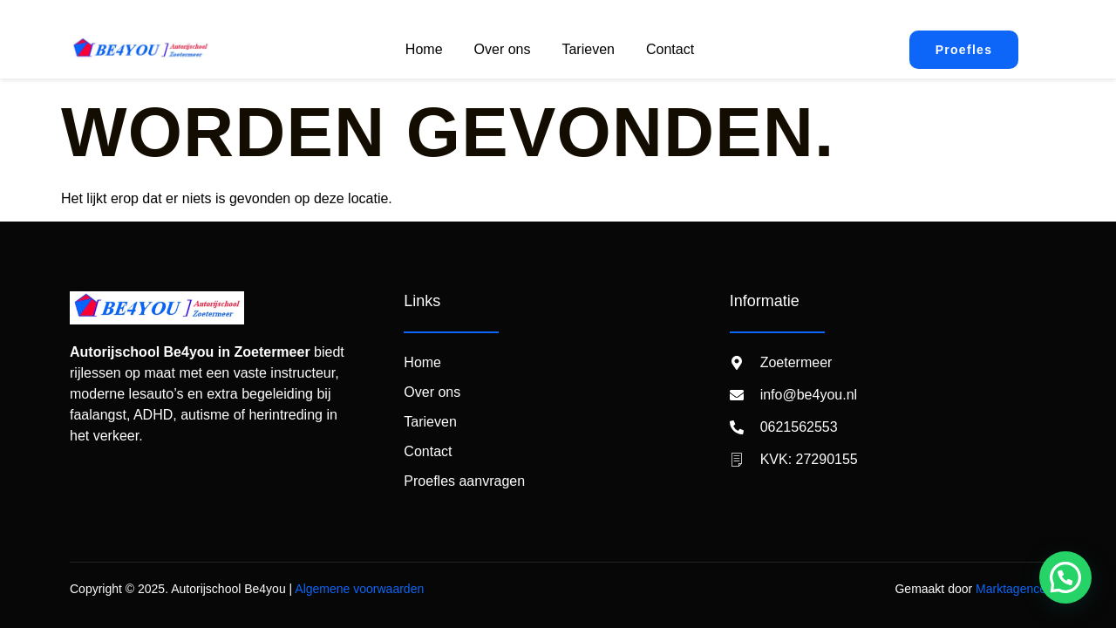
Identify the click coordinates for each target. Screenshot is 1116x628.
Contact (670, 49)
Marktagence (1011, 589)
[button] (1065, 577)
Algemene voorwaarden (359, 589)
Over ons (502, 49)
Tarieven (587, 49)
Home (424, 49)
